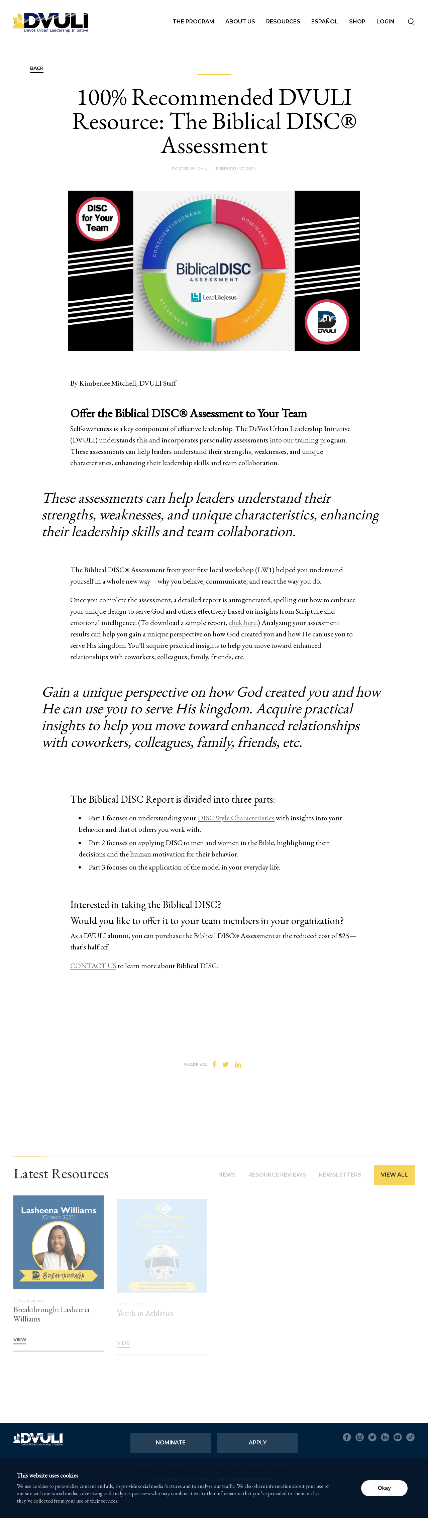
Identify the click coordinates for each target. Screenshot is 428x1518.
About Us (240, 21)
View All (394, 1179)
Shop (357, 21)
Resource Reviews (277, 1179)
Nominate (170, 1442)
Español (324, 21)
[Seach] (411, 22)
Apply (257, 1442)
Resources (283, 21)
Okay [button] (384, 1488)
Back (36, 68)
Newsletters (340, 1179)
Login (386, 21)
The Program (193, 21)
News (227, 1179)
